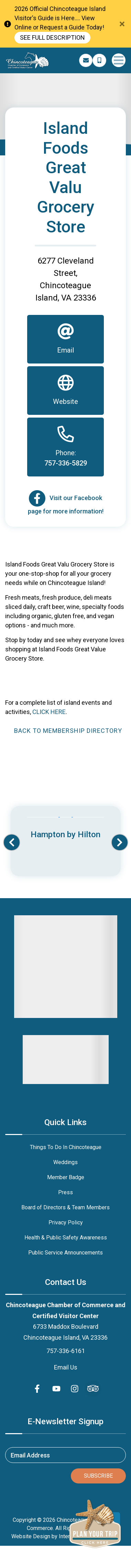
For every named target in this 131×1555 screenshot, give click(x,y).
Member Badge (65, 1177)
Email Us (65, 1367)
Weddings (65, 1162)
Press (65, 1192)
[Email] (65, 339)
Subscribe (98, 1476)
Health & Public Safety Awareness (65, 1237)
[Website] (65, 390)
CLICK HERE (49, 711)
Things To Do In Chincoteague (65, 1147)
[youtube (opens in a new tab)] (56, 1388)
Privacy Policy (65, 1222)
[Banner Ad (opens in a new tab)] (65, 829)
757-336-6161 (65, 1350)
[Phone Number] (99, 60)
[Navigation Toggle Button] (118, 60)
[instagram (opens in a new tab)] (74, 1388)
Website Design (30, 1536)
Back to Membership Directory (68, 730)
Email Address (30, 1454)
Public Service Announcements (65, 1252)
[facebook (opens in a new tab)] (38, 1388)
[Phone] (65, 447)
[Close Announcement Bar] (122, 24)
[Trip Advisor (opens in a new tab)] (93, 1388)
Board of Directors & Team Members (65, 1207)
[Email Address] (86, 60)
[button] (11, 842)
